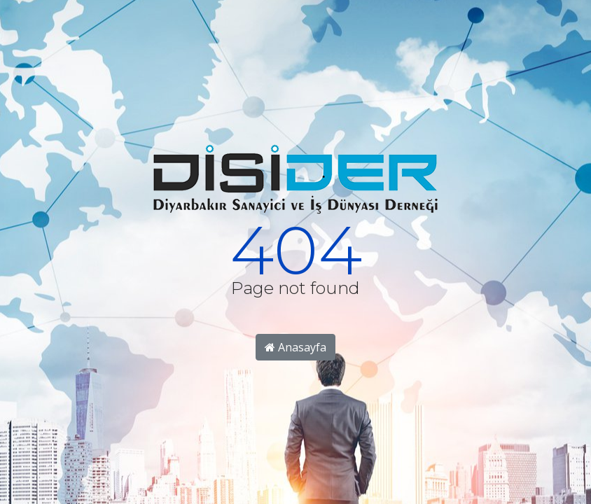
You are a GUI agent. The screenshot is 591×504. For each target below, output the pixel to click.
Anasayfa (295, 347)
